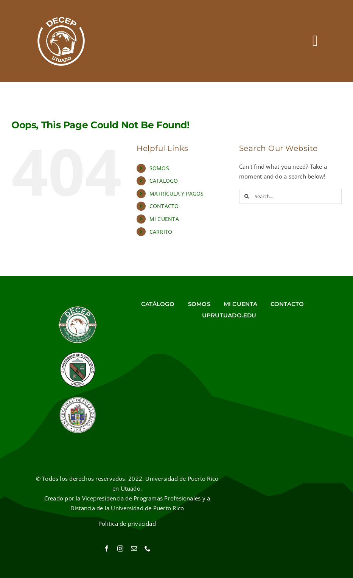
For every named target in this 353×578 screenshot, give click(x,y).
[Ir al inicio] (61, 41)
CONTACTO (164, 206)
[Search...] (290, 196)
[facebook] (107, 548)
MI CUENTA (164, 218)
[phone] (148, 548)
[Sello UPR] (77, 398)
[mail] (134, 548)
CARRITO (161, 231)
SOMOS (159, 168)
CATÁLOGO (163, 180)
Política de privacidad (127, 523)
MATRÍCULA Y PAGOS (176, 193)
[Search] (246, 196)
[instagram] (120, 548)
